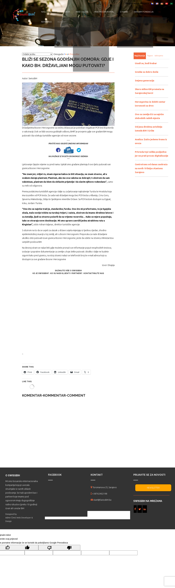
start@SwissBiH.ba (102, 500)
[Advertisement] (68, 313)
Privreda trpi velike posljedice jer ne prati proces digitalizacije (151, 154)
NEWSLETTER (153, 487)
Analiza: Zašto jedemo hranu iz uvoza (151, 141)
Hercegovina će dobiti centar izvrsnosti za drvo (150, 104)
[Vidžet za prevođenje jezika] (37, 54)
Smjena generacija (144, 80)
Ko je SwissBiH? (41, 273)
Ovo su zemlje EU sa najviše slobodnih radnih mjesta (149, 116)
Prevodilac (72, 54)
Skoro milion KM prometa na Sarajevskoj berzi (149, 91)
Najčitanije (139, 56)
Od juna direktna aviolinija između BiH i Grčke (148, 129)
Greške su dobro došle (146, 72)
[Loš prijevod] (59, 547)
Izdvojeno (159, 56)
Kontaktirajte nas (94, 273)
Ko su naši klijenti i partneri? (66, 273)
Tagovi (150, 56)
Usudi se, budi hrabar (146, 63)
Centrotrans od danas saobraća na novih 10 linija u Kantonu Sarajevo (151, 168)
